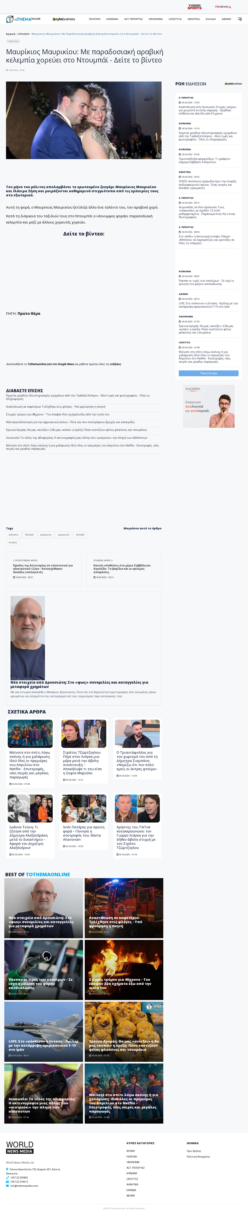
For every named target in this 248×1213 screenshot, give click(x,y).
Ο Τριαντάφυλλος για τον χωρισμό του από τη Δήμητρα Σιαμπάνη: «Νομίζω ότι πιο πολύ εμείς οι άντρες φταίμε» (137, 760)
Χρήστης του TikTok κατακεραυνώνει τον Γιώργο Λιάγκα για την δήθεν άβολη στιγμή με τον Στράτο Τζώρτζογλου (136, 837)
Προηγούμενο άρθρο (25, 560)
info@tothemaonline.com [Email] (24, 1186)
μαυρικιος (46, 534)
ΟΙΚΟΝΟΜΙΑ (156, 19)
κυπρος (13, 542)
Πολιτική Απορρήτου (198, 1156)
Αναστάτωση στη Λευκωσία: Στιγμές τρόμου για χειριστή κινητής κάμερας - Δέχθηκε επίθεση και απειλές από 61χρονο (207, 110)
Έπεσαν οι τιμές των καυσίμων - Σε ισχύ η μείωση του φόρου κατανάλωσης (41, 983)
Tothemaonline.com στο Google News (50, 364)
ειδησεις (14, 534)
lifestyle (29, 534)
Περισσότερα (208, 373)
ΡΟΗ (190, 84)
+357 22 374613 (19, 1181)
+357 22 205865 (19, 1177)
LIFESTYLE (175, 19)
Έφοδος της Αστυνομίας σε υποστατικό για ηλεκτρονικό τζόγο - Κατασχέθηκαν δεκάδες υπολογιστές (43, 569)
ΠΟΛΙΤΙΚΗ (95, 19)
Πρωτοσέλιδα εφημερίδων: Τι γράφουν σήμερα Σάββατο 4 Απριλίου (204, 160)
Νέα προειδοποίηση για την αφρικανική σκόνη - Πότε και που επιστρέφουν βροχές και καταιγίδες (70, 422)
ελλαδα (80, 534)
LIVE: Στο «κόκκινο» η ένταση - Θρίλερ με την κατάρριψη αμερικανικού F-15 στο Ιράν (44, 1045)
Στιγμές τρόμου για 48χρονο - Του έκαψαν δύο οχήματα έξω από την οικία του (57, 414)
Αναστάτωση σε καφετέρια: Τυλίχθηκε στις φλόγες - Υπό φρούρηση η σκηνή (55, 407)
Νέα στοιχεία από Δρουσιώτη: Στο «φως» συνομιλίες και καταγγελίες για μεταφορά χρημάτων (79, 684)
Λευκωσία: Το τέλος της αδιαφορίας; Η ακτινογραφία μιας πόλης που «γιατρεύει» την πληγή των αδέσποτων (76, 438)
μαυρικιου (64, 534)
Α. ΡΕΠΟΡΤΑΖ (186, 97)
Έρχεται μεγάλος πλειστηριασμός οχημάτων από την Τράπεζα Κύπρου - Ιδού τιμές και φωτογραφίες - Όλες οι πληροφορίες (78, 397)
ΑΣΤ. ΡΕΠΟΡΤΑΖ (133, 19)
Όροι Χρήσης (194, 1151)
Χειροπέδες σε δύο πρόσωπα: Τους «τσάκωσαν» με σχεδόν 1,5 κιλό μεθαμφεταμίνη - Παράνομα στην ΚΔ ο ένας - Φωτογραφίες (208, 212)
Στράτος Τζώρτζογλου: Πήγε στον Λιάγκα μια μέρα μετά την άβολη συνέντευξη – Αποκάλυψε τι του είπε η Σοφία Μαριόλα (82, 762)
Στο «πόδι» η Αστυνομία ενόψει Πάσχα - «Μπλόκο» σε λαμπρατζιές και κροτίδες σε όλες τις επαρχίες (206, 239)
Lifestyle (23, 33)
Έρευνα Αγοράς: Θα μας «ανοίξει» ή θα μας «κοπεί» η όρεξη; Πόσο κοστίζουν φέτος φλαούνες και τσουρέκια (76, 430)
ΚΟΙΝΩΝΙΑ (112, 19)
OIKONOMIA (133, 1162)
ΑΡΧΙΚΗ (131, 1151)
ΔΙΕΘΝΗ (226, 19)
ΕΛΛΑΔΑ (211, 19)
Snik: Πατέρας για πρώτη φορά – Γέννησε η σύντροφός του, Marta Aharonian (84, 833)
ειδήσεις (115, 364)
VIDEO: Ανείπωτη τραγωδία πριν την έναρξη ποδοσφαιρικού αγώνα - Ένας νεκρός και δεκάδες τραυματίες (207, 184)
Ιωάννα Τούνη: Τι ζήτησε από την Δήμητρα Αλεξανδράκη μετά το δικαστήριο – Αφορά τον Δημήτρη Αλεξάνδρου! (28, 837)
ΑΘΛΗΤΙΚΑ (194, 19)
